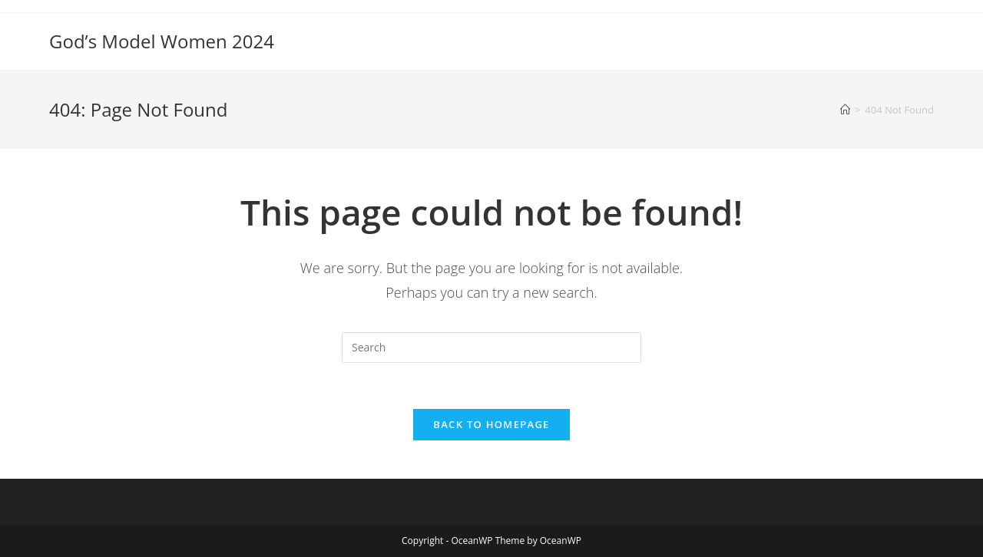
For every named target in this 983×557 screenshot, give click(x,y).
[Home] (845, 110)
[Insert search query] (491, 347)
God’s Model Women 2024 (161, 41)
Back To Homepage (491, 424)
